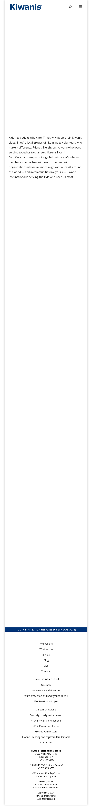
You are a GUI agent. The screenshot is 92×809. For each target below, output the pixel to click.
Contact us (46, 742)
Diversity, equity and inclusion (46, 715)
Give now (46, 685)
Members (46, 671)
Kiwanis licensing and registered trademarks (46, 737)
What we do (46, 649)
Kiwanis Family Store (46, 731)
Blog (46, 660)
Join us (46, 654)
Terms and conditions (46, 784)
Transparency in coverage (46, 787)
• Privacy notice (46, 781)
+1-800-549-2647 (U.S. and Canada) (46, 765)
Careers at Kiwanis (46, 709)
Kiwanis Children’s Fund (46, 679)
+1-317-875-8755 (46, 768)
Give (46, 665)
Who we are (46, 643)
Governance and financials (46, 690)
